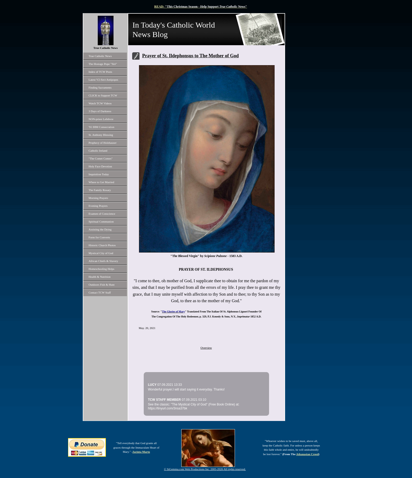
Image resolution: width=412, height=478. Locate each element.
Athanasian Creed (307, 454)
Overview (206, 347)
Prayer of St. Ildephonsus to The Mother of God (190, 55)
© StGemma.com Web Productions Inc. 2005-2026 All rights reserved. (205, 469)
